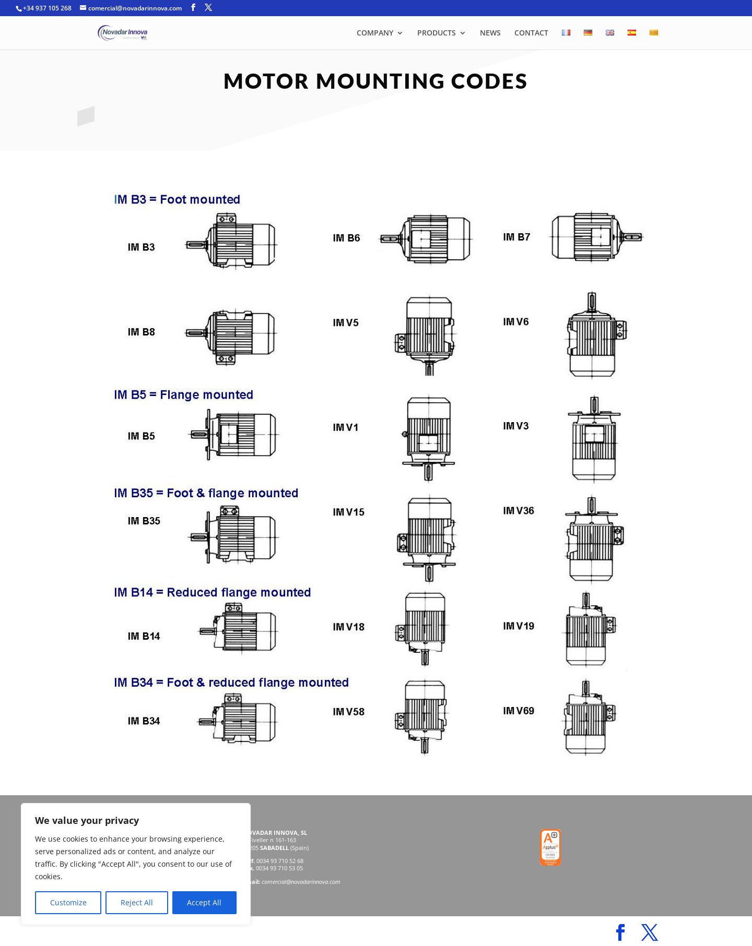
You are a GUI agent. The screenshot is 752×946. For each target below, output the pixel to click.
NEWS (490, 33)
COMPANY (375, 33)
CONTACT (531, 33)
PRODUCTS (436, 33)
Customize (68, 902)
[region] (136, 864)
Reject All (137, 902)
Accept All (204, 902)
